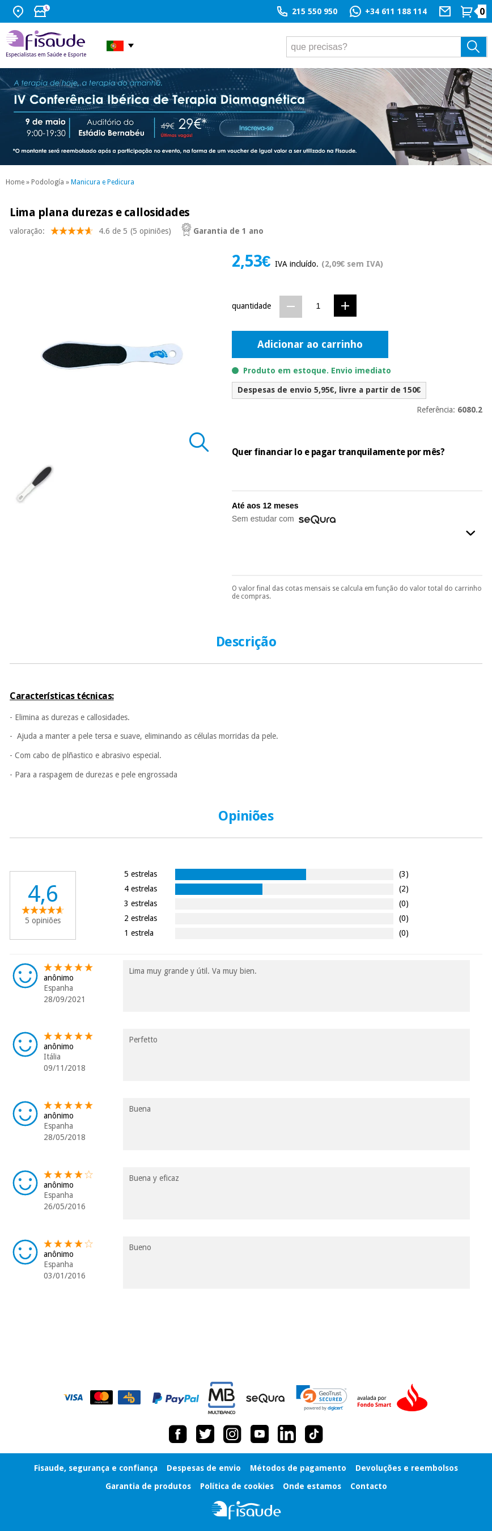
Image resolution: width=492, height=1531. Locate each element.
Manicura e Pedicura (102, 182)
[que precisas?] (386, 46)
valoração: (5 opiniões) (90, 233)
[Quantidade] (318, 306)
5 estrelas (140, 873)
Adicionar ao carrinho (310, 344)
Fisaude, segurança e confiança (96, 1468)
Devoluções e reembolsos (406, 1468)
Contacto (368, 1486)
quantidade (251, 305)
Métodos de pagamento (298, 1468)
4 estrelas (140, 888)
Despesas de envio (204, 1468)
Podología (47, 182)
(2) (404, 888)
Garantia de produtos (148, 1486)
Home (15, 182)
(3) (404, 873)
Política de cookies (237, 1486)
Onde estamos (312, 1486)
